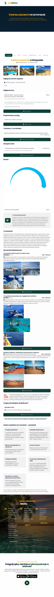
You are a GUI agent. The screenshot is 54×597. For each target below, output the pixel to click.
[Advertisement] (27, 41)
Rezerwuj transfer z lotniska (27, 139)
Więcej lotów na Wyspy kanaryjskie (19, 18)
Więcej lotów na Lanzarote (37, 18)
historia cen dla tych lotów (13, 106)
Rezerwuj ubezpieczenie (27, 155)
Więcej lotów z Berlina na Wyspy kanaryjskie (20, 20)
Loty (14, 55)
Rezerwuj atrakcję (27, 292)
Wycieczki (45, 55)
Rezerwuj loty (27, 111)
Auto (39, 55)
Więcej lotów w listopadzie (40, 20)
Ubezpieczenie (32, 55)
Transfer (24, 55)
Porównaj (16, 463)
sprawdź (7, 482)
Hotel (19, 55)
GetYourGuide (27, 394)
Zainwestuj (32, 463)
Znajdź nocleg (27, 124)
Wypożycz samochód (27, 414)
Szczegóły (8, 55)
